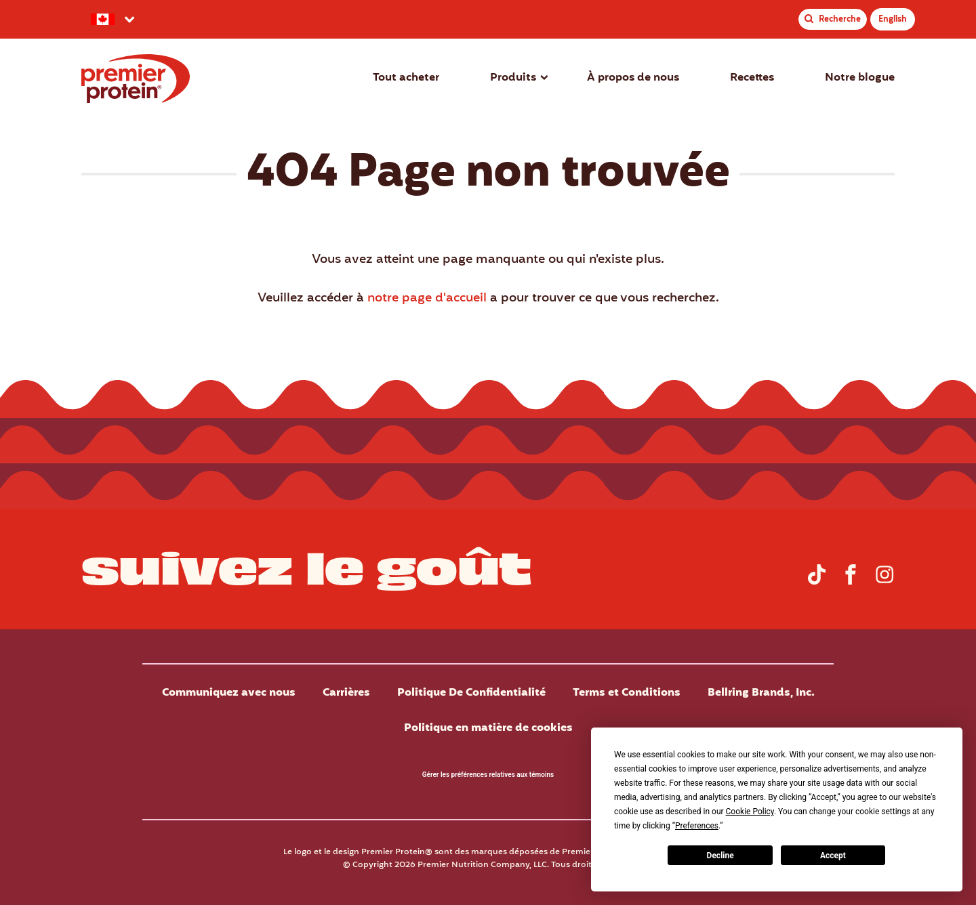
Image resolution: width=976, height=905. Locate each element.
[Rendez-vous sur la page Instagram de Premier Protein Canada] (884, 582)
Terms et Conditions (626, 693)
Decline (720, 855)
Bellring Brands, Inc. (761, 693)
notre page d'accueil (427, 298)
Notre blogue (860, 78)
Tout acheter (406, 78)
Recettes (752, 78)
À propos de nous (633, 78)
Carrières (346, 693)
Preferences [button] (696, 825)
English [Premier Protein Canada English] (892, 19)
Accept (833, 855)
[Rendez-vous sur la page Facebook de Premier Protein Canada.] (850, 582)
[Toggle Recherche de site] (832, 19)
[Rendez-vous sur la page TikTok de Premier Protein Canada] (817, 582)
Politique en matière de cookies (488, 728)
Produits (513, 78)
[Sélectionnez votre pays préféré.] (111, 19)
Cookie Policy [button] (750, 811)
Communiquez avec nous (229, 693)
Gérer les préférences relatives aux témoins (488, 774)
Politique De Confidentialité (471, 693)
